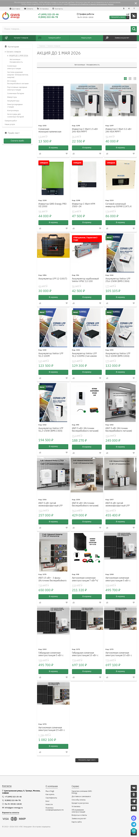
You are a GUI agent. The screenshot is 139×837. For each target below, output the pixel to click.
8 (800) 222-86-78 (48, 17)
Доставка (15, 8)
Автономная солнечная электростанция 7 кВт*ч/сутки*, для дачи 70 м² (85, 579)
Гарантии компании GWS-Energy (82, 792)
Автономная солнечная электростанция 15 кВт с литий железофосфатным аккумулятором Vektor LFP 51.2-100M (52, 729)
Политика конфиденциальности (55, 809)
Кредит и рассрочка (80, 803)
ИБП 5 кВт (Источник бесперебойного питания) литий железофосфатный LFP (118, 429)
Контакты (58, 8)
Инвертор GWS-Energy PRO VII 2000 (52, 205)
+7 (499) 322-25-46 (48, 14)
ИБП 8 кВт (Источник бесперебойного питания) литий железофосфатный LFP (85, 504)
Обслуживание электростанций (78, 811)
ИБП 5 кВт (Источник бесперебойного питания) (85, 429)
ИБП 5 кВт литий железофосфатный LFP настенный (50, 504)
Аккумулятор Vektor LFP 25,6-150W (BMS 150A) (117, 280)
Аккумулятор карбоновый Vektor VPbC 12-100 (85, 280)
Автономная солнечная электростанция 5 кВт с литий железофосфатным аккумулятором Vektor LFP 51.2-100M (119, 579)
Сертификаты (51, 798)
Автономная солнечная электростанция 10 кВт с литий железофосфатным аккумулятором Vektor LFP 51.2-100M (119, 654)
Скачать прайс (17, 140)
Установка (42, 8)
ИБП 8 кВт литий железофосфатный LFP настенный (117, 504)
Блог (47, 801)
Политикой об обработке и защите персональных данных (91, 4)
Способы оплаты (79, 800)
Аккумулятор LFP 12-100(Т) (52, 278)
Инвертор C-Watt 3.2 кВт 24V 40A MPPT (118, 130)
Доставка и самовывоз (81, 797)
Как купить (50, 795)
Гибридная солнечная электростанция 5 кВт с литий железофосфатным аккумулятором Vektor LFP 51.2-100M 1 (52, 654)
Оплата (28, 8)
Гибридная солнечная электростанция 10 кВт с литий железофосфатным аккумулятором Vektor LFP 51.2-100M (85, 654)
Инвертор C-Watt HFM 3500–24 (83, 205)
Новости (49, 805)
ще (86, 760)
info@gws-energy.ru (14, 808)
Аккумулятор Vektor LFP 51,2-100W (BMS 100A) (117, 354)
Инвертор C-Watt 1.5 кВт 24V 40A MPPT (85, 130)
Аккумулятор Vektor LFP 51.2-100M (50, 354)
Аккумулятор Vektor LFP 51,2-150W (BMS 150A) (50, 429)
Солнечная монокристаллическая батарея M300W (49, 130)
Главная (42, 46)
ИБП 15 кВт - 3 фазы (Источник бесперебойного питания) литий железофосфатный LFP (52, 579)
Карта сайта (77, 822)
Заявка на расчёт (79, 819)
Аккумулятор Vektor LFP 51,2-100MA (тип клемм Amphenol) (84, 355)
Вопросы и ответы (79, 815)
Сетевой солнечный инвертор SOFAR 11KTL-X (118, 205)
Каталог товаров (54, 46)
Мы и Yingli (50, 791)
